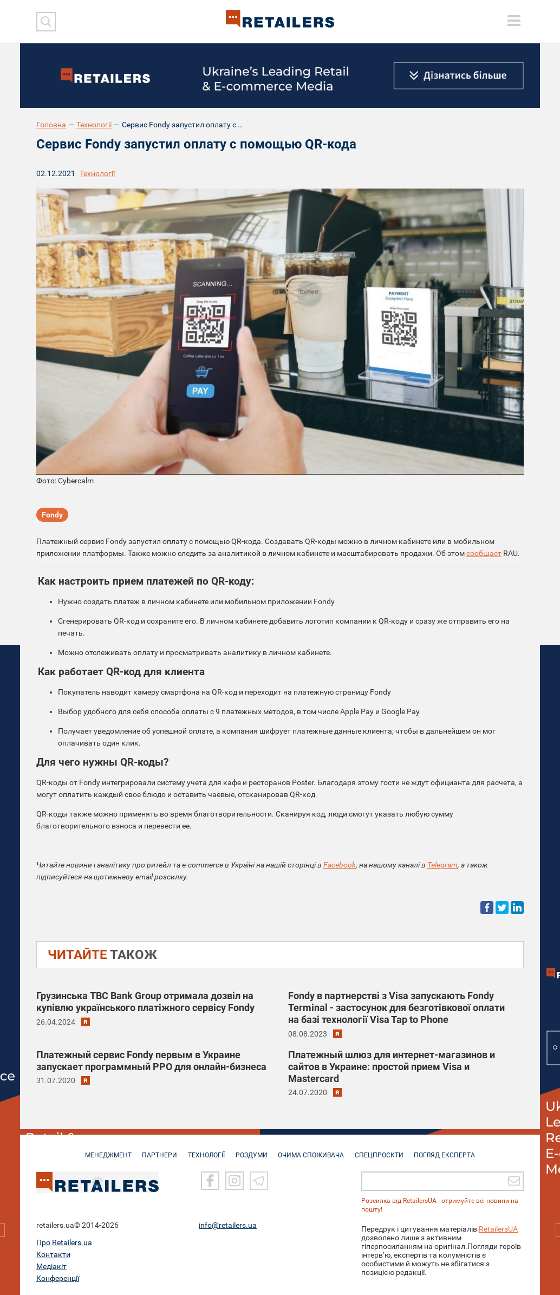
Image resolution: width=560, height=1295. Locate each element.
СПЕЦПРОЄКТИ (383, 1150)
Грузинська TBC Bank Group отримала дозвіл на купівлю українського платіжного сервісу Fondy (145, 1001)
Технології (94, 124)
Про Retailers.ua (64, 1242)
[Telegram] (259, 1180)
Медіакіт (51, 1266)
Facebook (339, 864)
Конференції (57, 1278)
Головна (51, 124)
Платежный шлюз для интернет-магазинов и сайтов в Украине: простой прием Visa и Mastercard (391, 1066)
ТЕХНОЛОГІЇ (204, 1150)
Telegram (442, 864)
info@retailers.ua (228, 1225)
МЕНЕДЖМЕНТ (103, 1150)
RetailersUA (498, 1229)
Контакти (53, 1254)
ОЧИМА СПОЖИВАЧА (313, 1150)
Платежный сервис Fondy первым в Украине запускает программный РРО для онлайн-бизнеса (151, 1060)
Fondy (52, 514)
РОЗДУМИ (252, 1150)
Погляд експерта (450, 1150)
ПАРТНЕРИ (156, 1150)
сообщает (484, 553)
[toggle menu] (514, 20)
